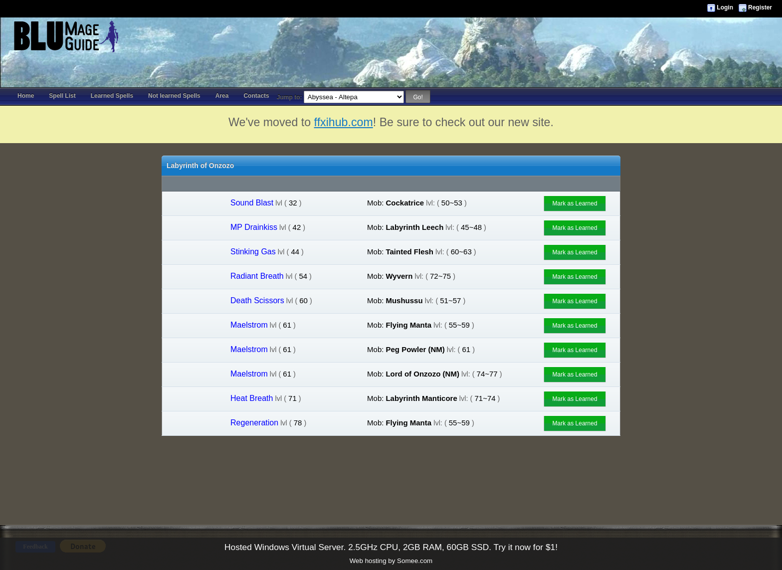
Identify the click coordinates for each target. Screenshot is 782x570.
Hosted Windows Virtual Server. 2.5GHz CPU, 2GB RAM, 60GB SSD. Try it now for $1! (391, 547)
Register (760, 7)
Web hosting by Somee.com (391, 561)
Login (725, 7)
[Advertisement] (391, 39)
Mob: (375, 202)
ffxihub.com (343, 122)
